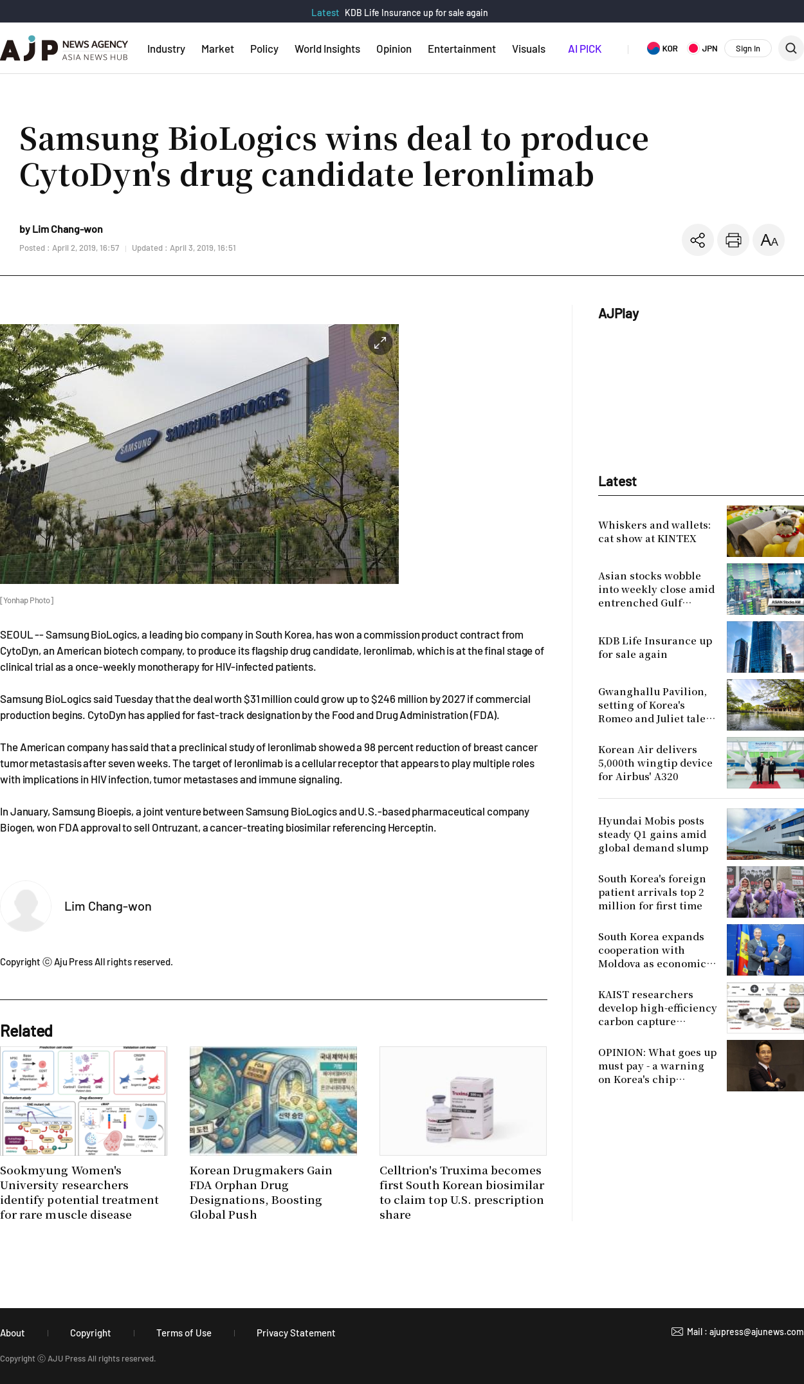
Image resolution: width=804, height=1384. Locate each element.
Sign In (748, 48)
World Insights (327, 48)
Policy (264, 48)
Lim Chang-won (108, 905)
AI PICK (584, 48)
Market (217, 48)
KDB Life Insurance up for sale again (416, 12)
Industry (166, 48)
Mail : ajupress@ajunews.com (745, 1331)
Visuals (528, 48)
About (12, 1332)
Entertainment (462, 48)
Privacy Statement (296, 1332)
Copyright (90, 1332)
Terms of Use (184, 1332)
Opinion (394, 48)
